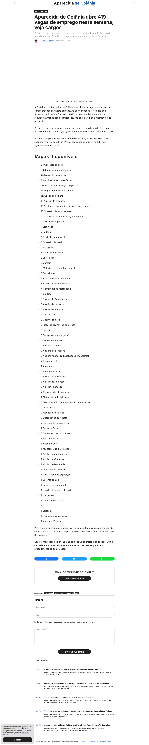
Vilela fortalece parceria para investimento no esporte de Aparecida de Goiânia (78, 711)
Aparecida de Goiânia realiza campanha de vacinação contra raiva (72, 669)
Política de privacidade (103, 741)
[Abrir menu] (14, 3)
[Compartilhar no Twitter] (74, 559)
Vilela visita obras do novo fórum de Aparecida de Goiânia (69, 697)
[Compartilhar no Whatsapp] (102, 559)
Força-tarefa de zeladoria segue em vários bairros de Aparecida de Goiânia (76, 683)
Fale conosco (91, 741)
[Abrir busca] (134, 3)
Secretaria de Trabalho (64, 593)
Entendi (18, 740)
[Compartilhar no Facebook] (46, 559)
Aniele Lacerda (47, 41)
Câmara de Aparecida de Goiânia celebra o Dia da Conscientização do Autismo (78, 725)
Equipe (83, 741)
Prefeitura (49, 593)
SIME (76, 593)
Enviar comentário (74, 652)
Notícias (44, 11)
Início (37, 11)
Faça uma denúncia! (74, 578)
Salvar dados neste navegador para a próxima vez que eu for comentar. (67, 622)
